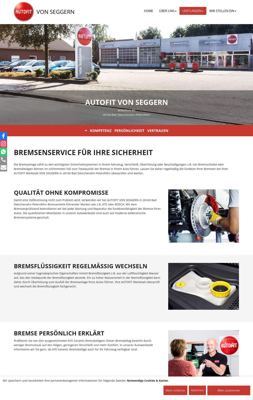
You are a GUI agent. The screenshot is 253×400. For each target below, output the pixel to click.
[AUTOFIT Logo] (24, 12)
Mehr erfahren (175, 390)
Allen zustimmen (228, 390)
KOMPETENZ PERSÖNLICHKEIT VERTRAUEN (126, 130)
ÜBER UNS (168, 11)
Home (148, 11)
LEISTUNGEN (192, 11)
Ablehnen (197, 390)
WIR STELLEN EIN (222, 11)
